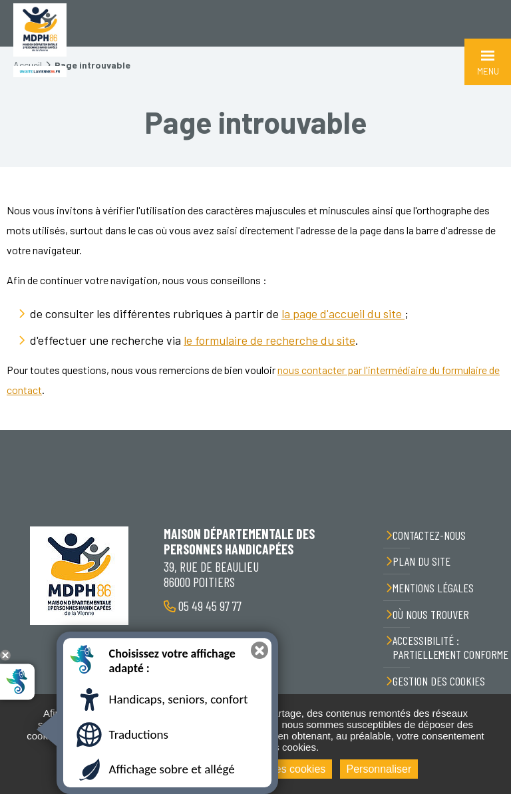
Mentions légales (433, 587)
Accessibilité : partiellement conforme (450, 647)
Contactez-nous (429, 535)
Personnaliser (379, 769)
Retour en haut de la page (491, 430)
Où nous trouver (431, 614)
